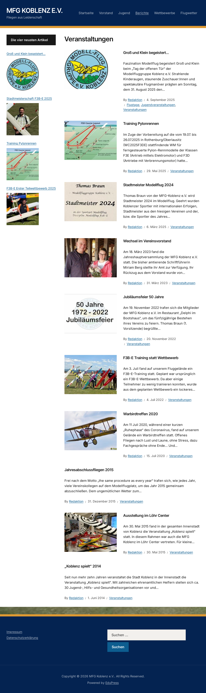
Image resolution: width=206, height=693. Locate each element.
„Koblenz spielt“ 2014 (82, 566)
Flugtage (133, 105)
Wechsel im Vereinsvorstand (147, 241)
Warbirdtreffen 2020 (140, 414)
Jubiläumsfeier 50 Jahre (143, 297)
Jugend (124, 13)
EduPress (112, 683)
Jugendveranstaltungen (158, 105)
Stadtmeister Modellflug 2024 (148, 185)
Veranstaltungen (135, 109)
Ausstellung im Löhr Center (146, 515)
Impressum (14, 632)
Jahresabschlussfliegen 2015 (88, 470)
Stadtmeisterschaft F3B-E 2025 (29, 98)
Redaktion (135, 100)
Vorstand (106, 13)
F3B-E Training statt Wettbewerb (150, 358)
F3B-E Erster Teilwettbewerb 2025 (31, 188)
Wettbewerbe (164, 13)
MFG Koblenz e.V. (35, 10)
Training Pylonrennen (141, 123)
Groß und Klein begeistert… (146, 52)
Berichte (142, 13)
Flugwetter (189, 13)
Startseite (86, 13)
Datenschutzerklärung (22, 637)
